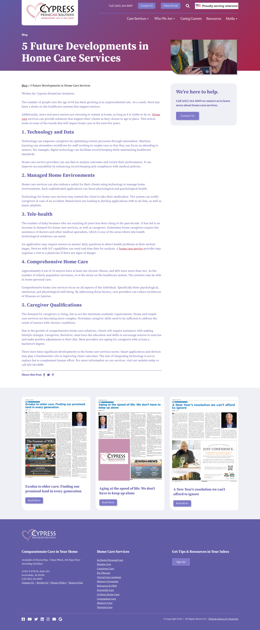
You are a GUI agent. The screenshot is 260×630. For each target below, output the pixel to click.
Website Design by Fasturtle (223, 619)
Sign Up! (181, 562)
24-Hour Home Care (108, 594)
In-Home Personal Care (110, 560)
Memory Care (104, 603)
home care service (131, 248)
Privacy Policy (58, 582)
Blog (24, 85)
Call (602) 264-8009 (121, 6)
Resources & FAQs (107, 585)
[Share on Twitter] (48, 374)
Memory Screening (107, 581)
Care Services (138, 18)
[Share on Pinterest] (53, 374)
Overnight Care (105, 590)
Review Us (42, 582)
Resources (213, 18)
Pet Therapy (103, 573)
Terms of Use (75, 582)
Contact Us (147, 5)
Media (232, 18)
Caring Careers (191, 18)
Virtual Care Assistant (109, 577)
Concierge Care (105, 568)
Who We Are (165, 18)
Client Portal (171, 5)
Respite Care (104, 564)
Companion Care (106, 599)
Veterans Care (104, 607)
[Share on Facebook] (44, 374)
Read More (34, 500)
